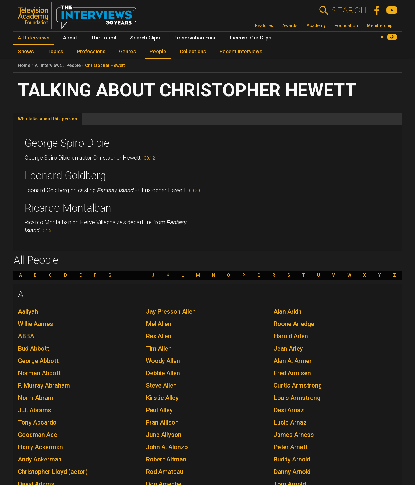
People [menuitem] (158, 51)
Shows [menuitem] (26, 51)
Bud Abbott (33, 348)
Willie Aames (35, 323)
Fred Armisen (292, 373)
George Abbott (38, 360)
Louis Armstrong (297, 397)
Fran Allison (162, 422)
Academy (316, 25)
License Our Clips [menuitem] (250, 38)
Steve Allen (161, 385)
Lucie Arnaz (290, 422)
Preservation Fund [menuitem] (195, 38)
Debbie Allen (163, 373)
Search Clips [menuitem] (145, 38)
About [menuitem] (70, 38)
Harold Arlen (291, 336)
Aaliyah (28, 311)
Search (349, 10)
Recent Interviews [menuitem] (241, 51)
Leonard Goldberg (65, 175)
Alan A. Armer (293, 360)
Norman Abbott (39, 373)
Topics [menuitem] (55, 51)
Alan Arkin (288, 311)
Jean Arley (288, 348)
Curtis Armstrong (298, 385)
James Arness (294, 434)
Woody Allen (163, 360)
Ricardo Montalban (68, 208)
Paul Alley (159, 410)
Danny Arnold (292, 471)
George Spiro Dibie (67, 143)
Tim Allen (159, 348)
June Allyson (163, 434)
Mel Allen (158, 323)
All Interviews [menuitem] (34, 38)
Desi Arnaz (289, 410)
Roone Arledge (294, 323)
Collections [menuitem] (193, 51)
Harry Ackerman (40, 447)
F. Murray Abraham (44, 385)
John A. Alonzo (167, 447)
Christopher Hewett (105, 65)
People (73, 65)
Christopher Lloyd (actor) (53, 471)
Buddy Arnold (292, 459)
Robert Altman (166, 459)
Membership (380, 25)
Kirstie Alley (162, 397)
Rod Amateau (164, 471)
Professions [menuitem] (91, 51)
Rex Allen (158, 336)
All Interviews (48, 65)
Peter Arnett (291, 447)
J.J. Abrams (34, 410)
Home (24, 65)
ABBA (26, 336)
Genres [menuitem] (127, 51)
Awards (290, 25)
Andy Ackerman (40, 459)
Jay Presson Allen (171, 311)
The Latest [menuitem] (104, 38)
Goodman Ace (37, 434)
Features (264, 25)
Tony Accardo (37, 422)
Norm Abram (35, 397)
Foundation (346, 25)
